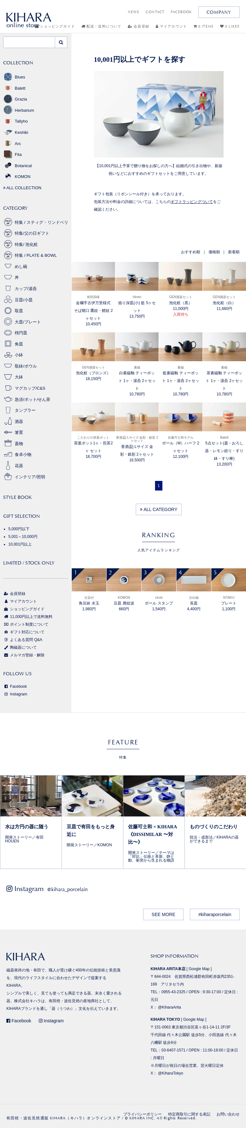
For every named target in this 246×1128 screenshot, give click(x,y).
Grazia (15, 99)
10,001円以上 (20, 544)
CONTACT (155, 12)
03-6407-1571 (173, 1050)
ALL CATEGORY (158, 509)
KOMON (16, 176)
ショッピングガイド (24, 609)
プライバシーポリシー (142, 1114)
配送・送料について (101, 26)
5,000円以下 (18, 529)
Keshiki (15, 132)
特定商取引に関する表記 (189, 1114)
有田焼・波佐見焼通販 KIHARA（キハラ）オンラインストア (63, 1118)
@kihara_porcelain (67, 889)
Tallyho (15, 121)
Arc (12, 143)
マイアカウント (171, 26)
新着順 (234, 252)
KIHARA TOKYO (165, 1019)
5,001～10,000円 (22, 536)
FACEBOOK (181, 12)
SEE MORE (163, 914)
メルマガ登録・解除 (24, 655)
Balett (14, 88)
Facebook (15, 686)
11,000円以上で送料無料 (28, 616)
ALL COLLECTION (22, 187)
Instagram (15, 694)
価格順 (214, 252)
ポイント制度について (25, 624)
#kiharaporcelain (214, 914)
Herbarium (18, 110)
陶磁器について (20, 647)
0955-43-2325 (173, 992)
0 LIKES (230, 26)
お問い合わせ (228, 1114)
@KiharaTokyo (170, 1073)
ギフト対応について (24, 632)
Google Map (199, 969)
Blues (14, 77)
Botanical (17, 165)
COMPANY (219, 12)
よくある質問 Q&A (22, 639)
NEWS (133, 12)
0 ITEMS (203, 26)
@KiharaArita (169, 1007)
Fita (12, 154)
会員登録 (138, 26)
